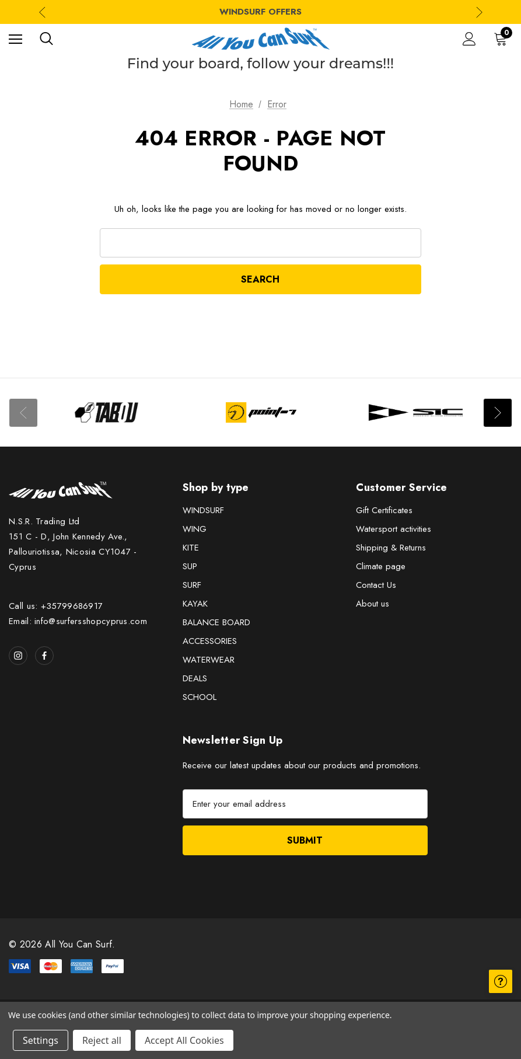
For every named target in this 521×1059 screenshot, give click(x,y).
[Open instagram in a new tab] (18, 655)
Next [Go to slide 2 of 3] (479, 12)
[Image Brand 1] (106, 412)
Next (497, 412)
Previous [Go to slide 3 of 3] (42, 12)
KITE (191, 547)
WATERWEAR (209, 659)
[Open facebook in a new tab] (44, 655)
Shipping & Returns (391, 547)
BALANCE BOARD (216, 622)
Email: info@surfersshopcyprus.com (78, 621)
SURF (192, 585)
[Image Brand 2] (261, 412)
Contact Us (376, 585)
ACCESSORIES (210, 641)
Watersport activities (393, 528)
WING (195, 528)
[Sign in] (469, 39)
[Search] (46, 39)
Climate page (380, 566)
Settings (40, 1040)
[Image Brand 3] (415, 412)
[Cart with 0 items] (503, 39)
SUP (190, 566)
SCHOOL (199, 697)
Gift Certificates (384, 510)
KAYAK (195, 603)
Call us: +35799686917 (56, 606)
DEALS (195, 678)
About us (372, 603)
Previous (23, 412)
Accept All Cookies (184, 1040)
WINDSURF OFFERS (260, 11)
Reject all (101, 1040)
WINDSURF (203, 510)
